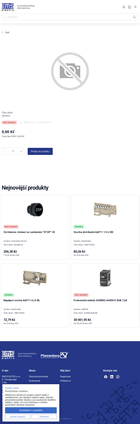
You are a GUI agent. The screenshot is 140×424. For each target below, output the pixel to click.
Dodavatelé (34, 381)
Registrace (65, 376)
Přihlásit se (65, 381)
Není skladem (9, 122)
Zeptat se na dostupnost (35, 123)
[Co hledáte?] (67, 17)
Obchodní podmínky (38, 376)
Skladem (9, 295)
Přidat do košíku (40, 151)
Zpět (5, 32)
